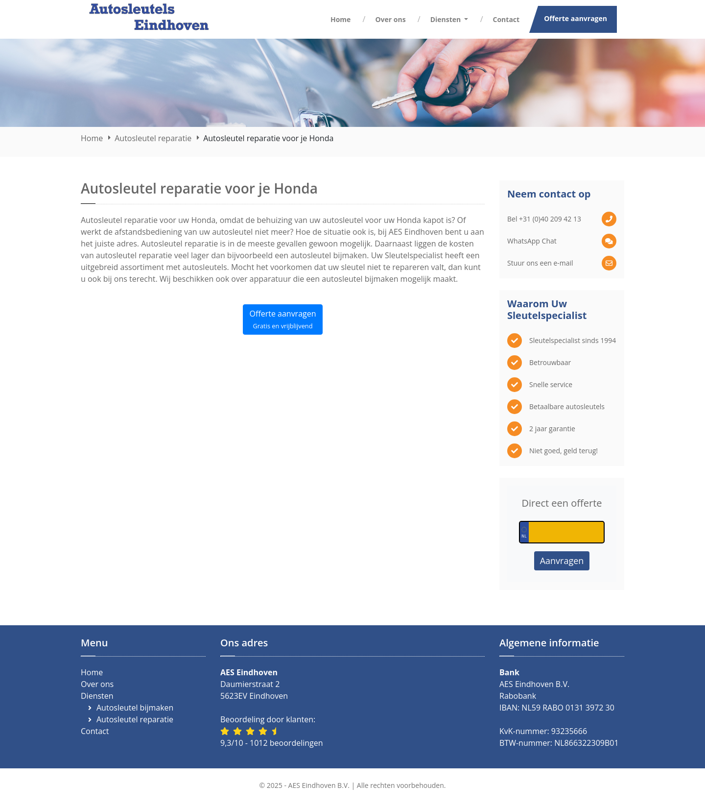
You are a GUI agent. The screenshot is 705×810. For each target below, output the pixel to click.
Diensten (97, 695)
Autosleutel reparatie (153, 138)
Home (340, 19)
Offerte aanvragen (575, 18)
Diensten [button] (446, 19)
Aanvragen (562, 560)
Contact (506, 19)
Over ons (390, 19)
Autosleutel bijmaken (134, 707)
